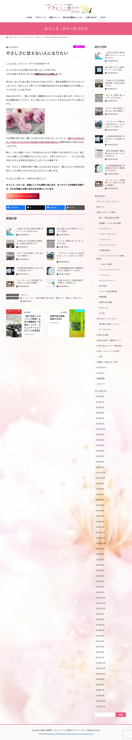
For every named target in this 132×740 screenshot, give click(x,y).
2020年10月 (100, 673)
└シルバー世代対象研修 (106, 291)
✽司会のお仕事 (102, 335)
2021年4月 (100, 641)
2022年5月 (100, 570)
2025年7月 (100, 402)
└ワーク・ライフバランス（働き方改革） (110, 257)
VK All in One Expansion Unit (83, 734)
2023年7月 (100, 494)
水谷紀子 (51, 298)
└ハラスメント (103, 239)
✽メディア (100, 384)
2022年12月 (100, 532)
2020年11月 (100, 668)
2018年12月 (100, 701)
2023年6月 (100, 499)
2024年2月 (100, 461)
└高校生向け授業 (104, 302)
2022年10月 (100, 543)
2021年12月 (100, 597)
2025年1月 (100, 423)
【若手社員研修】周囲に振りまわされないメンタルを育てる (115, 153)
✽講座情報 (100, 378)
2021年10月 (100, 608)
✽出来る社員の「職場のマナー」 (109, 340)
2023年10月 (100, 478)
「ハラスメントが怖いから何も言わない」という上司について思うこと (70, 256)
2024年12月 (100, 429)
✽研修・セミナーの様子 (106, 212)
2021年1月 (100, 657)
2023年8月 (100, 489)
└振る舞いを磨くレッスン (108, 324)
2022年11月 (100, 538)
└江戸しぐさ (102, 307)
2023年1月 (100, 527)
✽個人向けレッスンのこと (106, 318)
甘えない (79, 298)
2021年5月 (100, 635)
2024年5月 (100, 450)
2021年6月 (100, 630)
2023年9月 (100, 483)
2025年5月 (100, 412)
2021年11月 (100, 603)
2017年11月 (100, 706)
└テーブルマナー (104, 329)
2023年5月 (100, 505)
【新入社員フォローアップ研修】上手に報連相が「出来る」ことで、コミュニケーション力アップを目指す (32, 323)
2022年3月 (100, 581)
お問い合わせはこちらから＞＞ (23, 196)
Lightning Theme (65, 734)
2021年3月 (100, 646)
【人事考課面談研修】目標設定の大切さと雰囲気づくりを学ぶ (70, 269)
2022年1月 (100, 592)
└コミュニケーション (106, 245)
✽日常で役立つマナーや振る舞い (109, 345)
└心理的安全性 (103, 250)
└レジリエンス (103, 275)
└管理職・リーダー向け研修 (108, 223)
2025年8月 (100, 396)
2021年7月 (100, 624)
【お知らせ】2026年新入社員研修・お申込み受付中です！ (29, 242)
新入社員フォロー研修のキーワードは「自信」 (70, 230)
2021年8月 (100, 619)
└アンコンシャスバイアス (107, 269)
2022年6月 (100, 565)
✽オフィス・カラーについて (107, 201)
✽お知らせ (100, 373)
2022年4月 (100, 576)
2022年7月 (100, 559)
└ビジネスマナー (104, 228)
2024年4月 (100, 456)
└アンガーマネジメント (106, 234)
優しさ (70, 298)
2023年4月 (100, 510)
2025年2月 (100, 418)
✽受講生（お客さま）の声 (106, 362)
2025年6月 (100, 407)
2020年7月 (100, 690)
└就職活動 (101, 296)
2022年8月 (100, 554)
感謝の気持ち (27, 301)
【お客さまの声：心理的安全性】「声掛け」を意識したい (70, 281)
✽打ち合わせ (101, 367)
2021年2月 (100, 652)
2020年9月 (100, 679)
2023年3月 (100, 516)
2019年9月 (100, 695)
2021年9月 (100, 614)
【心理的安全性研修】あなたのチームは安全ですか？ (29, 269)
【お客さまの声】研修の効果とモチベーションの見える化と (29, 230)
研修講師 (42, 298)
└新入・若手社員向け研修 (107, 217)
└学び (100, 356)
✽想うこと (79, 46)
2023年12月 (100, 472)
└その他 (100, 313)
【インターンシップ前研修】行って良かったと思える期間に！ (29, 281)
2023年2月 (100, 521)
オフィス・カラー (29, 298)
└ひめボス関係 (104, 264)
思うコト (61, 298)
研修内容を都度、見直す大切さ (58, 318)
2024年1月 (100, 467)
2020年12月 (100, 663)
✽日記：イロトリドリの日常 (107, 351)
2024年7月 (100, 445)
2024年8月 (100, 440)
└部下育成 (101, 286)
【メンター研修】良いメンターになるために (70, 242)
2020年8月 (100, 684)
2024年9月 (100, 434)
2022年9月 (100, 548)
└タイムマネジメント (106, 280)
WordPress (51, 734)
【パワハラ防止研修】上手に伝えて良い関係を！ (29, 254)
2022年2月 (100, 586)
